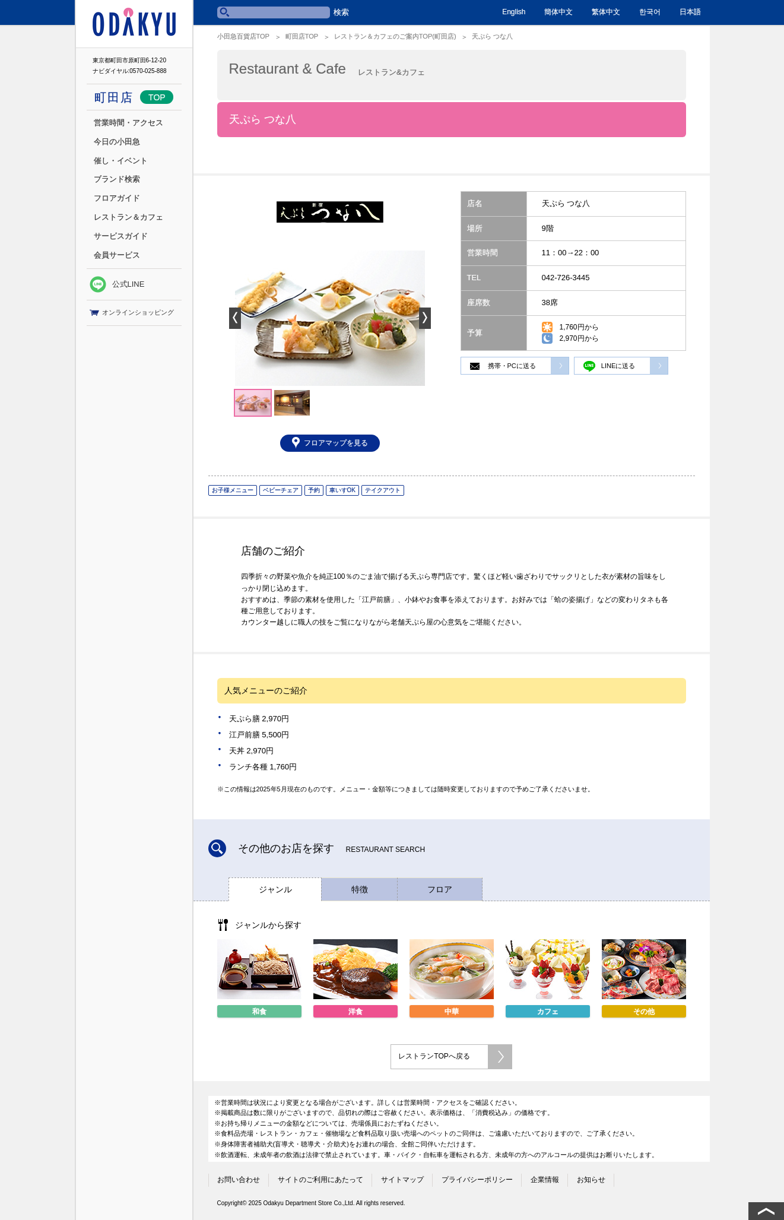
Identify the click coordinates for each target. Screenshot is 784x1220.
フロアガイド (117, 198)
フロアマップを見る (336, 443)
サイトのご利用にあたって (320, 1179)
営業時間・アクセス (128, 122)
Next (425, 318)
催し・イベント (121, 160)
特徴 (359, 889)
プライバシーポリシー (477, 1179)
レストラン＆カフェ (128, 217)
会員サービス (117, 255)
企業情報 (545, 1179)
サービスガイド (121, 236)
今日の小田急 (117, 141)
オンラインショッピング (132, 313)
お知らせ (591, 1179)
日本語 (690, 12)
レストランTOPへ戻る (433, 1056)
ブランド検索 (117, 179)
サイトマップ (402, 1179)
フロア (439, 889)
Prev (235, 318)
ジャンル (275, 889)
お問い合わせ (238, 1179)
